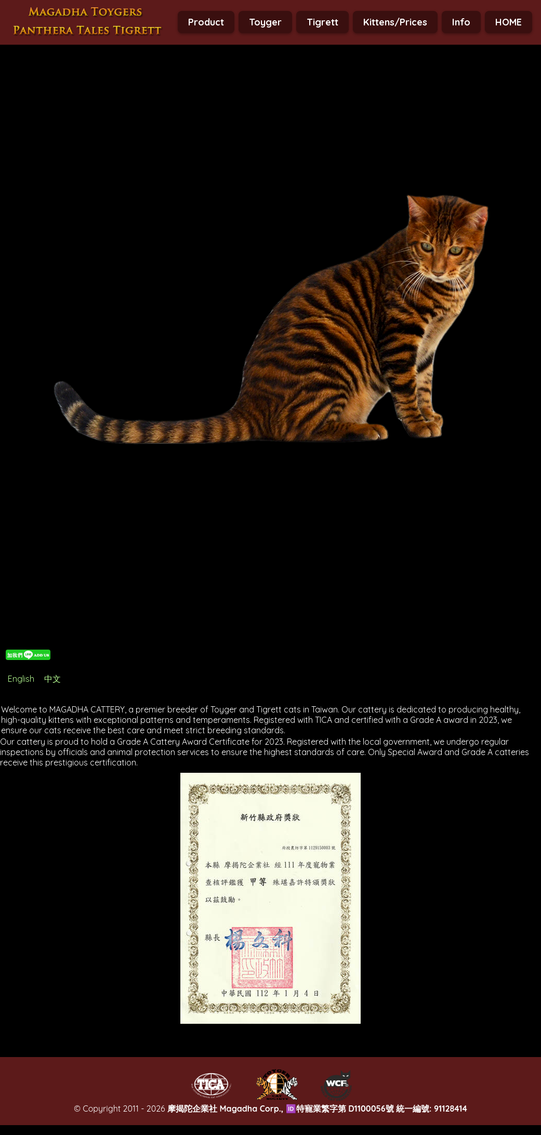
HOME (508, 22)
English (21, 679)
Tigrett (322, 22)
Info (461, 22)
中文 (52, 679)
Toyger (265, 22)
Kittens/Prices (395, 22)
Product (206, 22)
